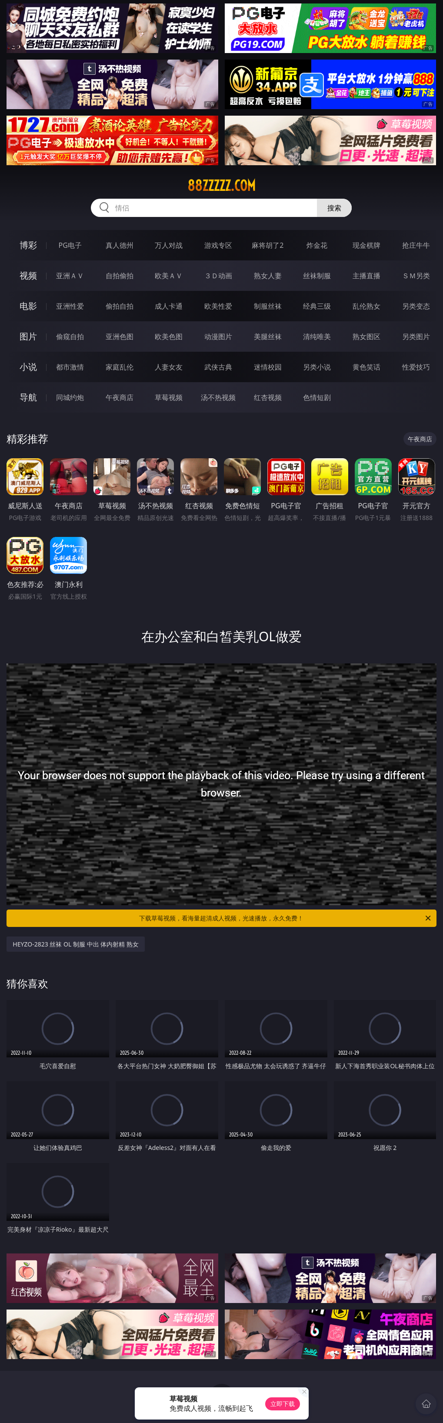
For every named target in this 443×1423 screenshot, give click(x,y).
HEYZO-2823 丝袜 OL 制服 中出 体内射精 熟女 (76, 944)
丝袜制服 (317, 275)
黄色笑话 (366, 367)
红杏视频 (268, 397)
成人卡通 (169, 306)
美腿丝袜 (268, 336)
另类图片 (416, 336)
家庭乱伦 (119, 367)
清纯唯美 (317, 336)
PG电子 (70, 245)
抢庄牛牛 (416, 245)
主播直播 (366, 275)
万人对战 (169, 245)
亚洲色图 (119, 336)
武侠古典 (218, 367)
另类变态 (416, 306)
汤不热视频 (218, 397)
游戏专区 (218, 245)
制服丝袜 (268, 306)
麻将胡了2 (267, 245)
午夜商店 (119, 397)
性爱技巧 (416, 367)
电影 (28, 306)
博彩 (28, 245)
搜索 (334, 208)
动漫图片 (218, 336)
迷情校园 (268, 367)
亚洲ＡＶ (70, 275)
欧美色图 (169, 336)
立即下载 (282, 1404)
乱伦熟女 (366, 306)
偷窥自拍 (70, 336)
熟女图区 (366, 336)
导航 (28, 397)
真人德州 (119, 245)
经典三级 (317, 306)
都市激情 (70, 367)
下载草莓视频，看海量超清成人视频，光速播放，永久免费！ (285, 918)
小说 (28, 367)
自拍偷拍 (119, 275)
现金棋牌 (366, 245)
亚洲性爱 (70, 306)
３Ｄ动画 (218, 275)
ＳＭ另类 (416, 275)
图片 (28, 336)
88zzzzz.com (221, 185)
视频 (28, 275)
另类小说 (317, 367)
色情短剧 (317, 397)
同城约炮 (70, 397)
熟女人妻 (268, 275)
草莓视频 (169, 397)
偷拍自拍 (119, 306)
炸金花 (316, 245)
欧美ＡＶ (169, 275)
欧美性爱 (218, 306)
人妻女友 (169, 367)
